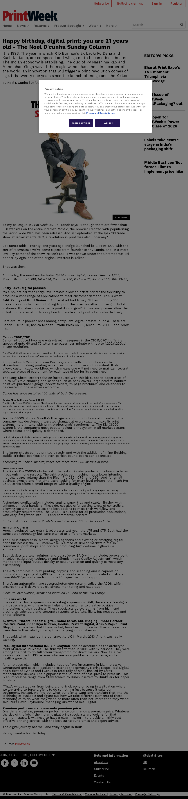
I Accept (108, 123)
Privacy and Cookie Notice (100, 113)
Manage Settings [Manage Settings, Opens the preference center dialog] (80, 123)
